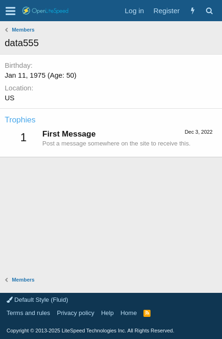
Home (128, 312)
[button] (10, 10)
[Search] (209, 10)
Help (107, 312)
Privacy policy (75, 312)
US (10, 98)
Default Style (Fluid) (37, 299)
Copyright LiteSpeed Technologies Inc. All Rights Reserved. (90, 330)
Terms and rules (28, 312)
